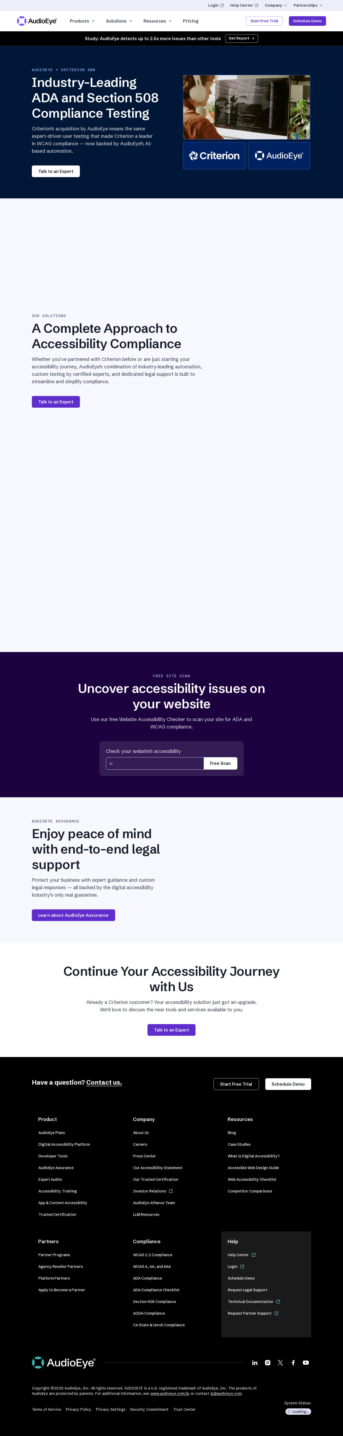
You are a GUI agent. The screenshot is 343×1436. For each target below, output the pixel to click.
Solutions (119, 21)
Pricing (190, 21)
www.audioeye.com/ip (169, 1393)
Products (82, 21)
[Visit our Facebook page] (293, 1362)
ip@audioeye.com (226, 1393)
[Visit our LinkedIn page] (255, 1362)
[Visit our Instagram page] (267, 1362)
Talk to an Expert (55, 171)
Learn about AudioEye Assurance (73, 915)
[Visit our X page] (280, 1362)
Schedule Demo (307, 21)
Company (276, 5)
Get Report (242, 38)
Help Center (244, 5)
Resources (158, 21)
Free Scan (220, 763)
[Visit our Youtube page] (306, 1362)
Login (216, 5)
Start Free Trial (264, 21)
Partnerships (308, 5)
